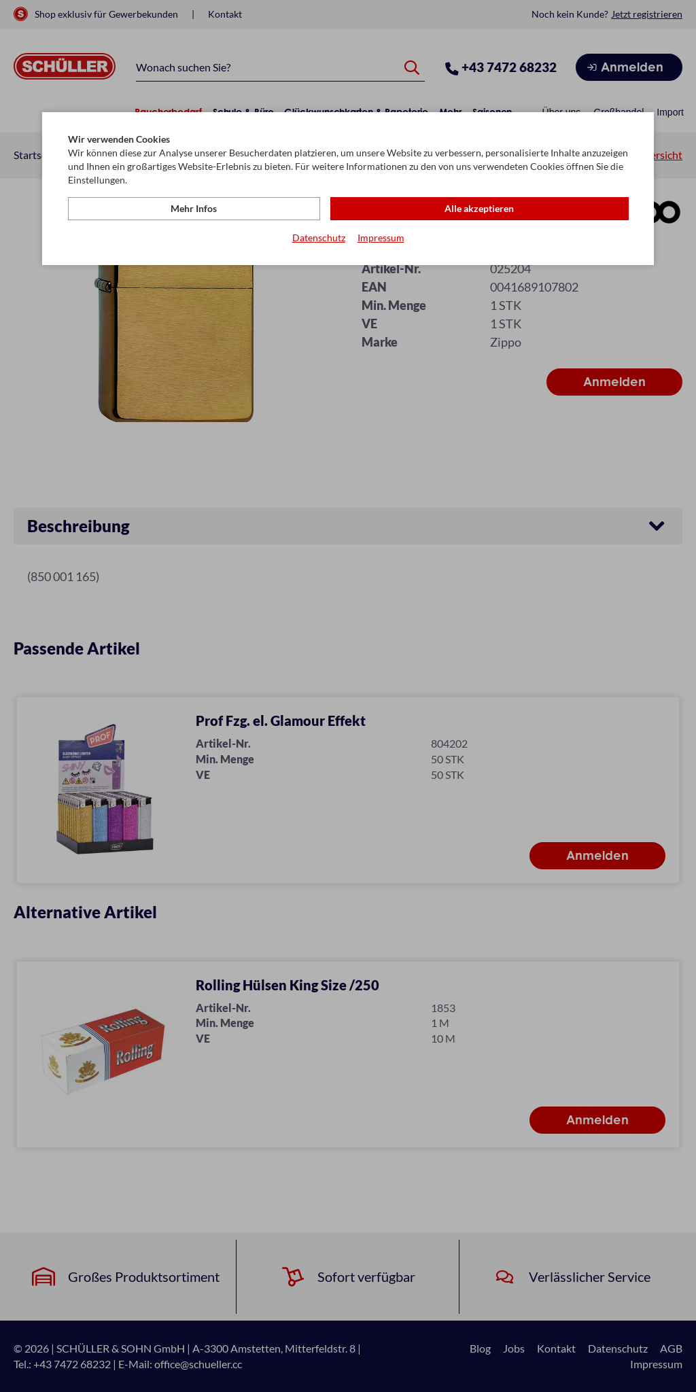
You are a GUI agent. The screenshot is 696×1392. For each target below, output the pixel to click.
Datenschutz (318, 238)
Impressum (381, 238)
